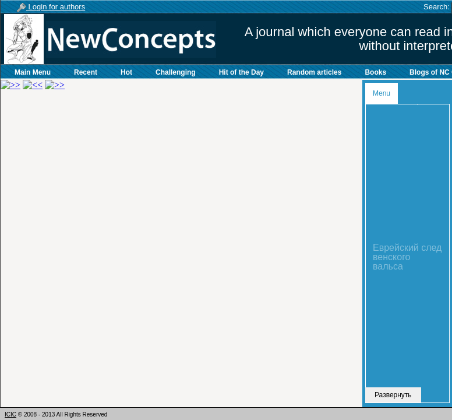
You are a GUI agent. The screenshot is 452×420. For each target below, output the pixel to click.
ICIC (10, 414)
